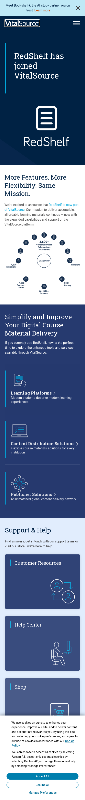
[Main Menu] (76, 23)
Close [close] (78, 8)
